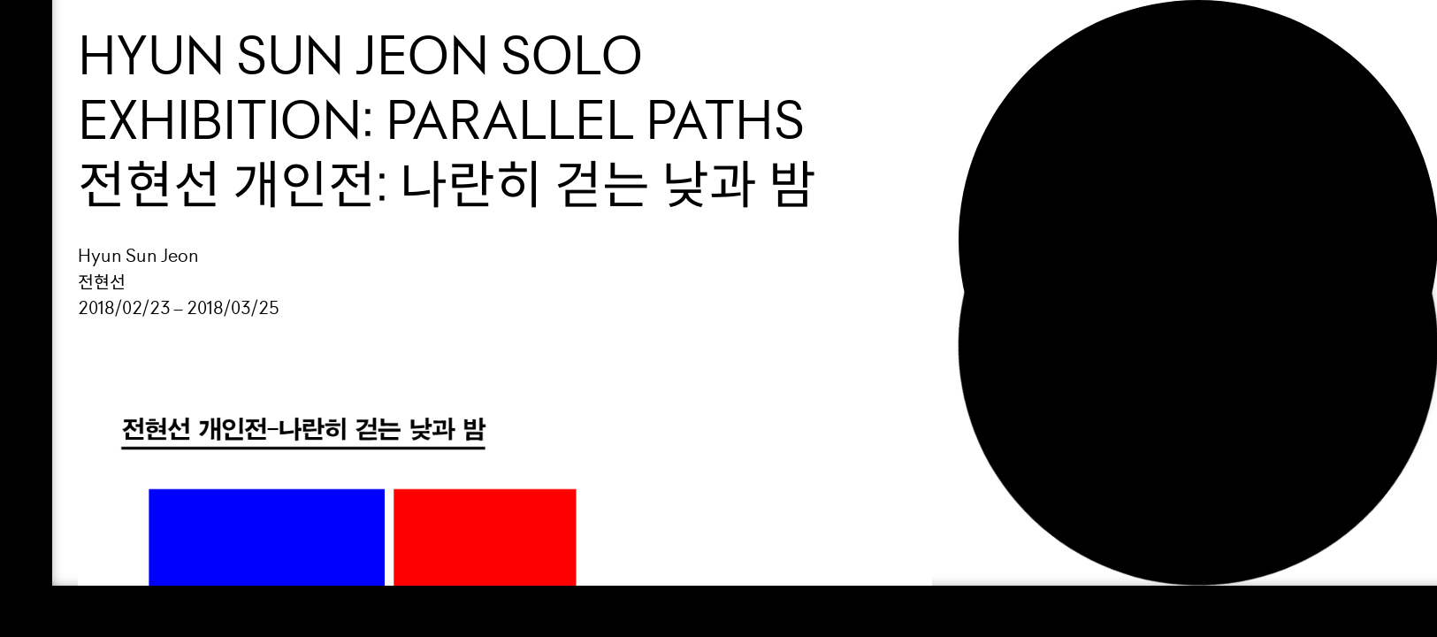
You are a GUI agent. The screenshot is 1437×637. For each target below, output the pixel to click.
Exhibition (1054, 74)
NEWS (1021, 172)
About (1028, 139)
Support (1041, 106)
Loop (1019, 42)
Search (1035, 203)
